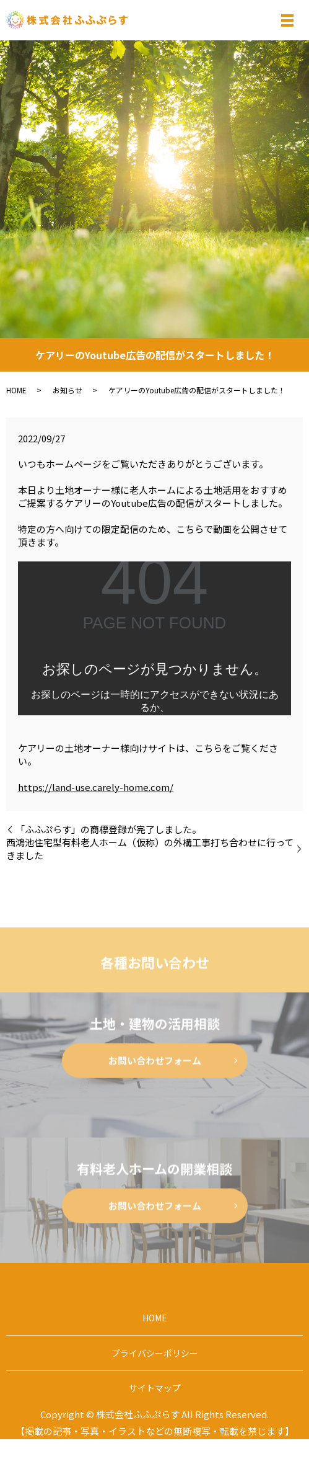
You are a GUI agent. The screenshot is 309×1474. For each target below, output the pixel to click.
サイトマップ (155, 1388)
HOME (16, 390)
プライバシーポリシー (154, 1353)
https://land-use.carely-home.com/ (95, 786)
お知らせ (67, 390)
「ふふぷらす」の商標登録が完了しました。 (108, 829)
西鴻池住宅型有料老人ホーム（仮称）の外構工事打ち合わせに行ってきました (150, 849)
